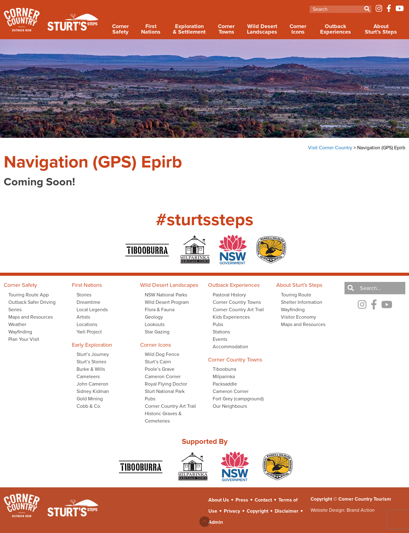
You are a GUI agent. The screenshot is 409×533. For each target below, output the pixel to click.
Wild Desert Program (167, 302)
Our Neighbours (230, 406)
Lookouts (155, 324)
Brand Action (361, 510)
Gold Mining (90, 398)
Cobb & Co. (89, 406)
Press (242, 499)
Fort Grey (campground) (238, 398)
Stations (221, 331)
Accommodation (230, 346)
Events (220, 339)
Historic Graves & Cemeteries (163, 417)
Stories (84, 294)
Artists (83, 316)
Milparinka (224, 376)
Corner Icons (298, 29)
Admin (215, 522)
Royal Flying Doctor (166, 383)
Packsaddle (225, 383)
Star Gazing (157, 331)
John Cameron (92, 383)
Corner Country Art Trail (170, 406)
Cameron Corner (163, 376)
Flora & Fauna (159, 309)
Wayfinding (20, 331)
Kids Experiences (231, 316)
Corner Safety (120, 29)
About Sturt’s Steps (381, 29)
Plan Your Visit (23, 339)
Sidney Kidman (93, 391)
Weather (17, 324)
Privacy (232, 510)
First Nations (151, 29)
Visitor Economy (298, 316)
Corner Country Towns (237, 302)
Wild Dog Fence (162, 354)
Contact (263, 499)
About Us (218, 499)
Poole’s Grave (159, 369)
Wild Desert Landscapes (262, 29)
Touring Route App (28, 294)
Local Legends (92, 309)
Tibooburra (224, 369)
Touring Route (296, 294)
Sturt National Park (165, 391)
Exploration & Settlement (189, 29)
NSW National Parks (166, 294)
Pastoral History (229, 294)
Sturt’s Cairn (158, 361)
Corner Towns (226, 29)
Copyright (257, 510)
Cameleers (88, 376)
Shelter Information (301, 302)
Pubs (150, 398)
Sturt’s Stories (91, 361)
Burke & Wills (91, 369)
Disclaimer (286, 510)
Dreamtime (88, 302)
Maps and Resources (30, 316)
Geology (154, 316)
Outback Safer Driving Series (32, 306)
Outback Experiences (335, 29)
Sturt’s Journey (93, 354)
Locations (87, 324)
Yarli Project (89, 331)
